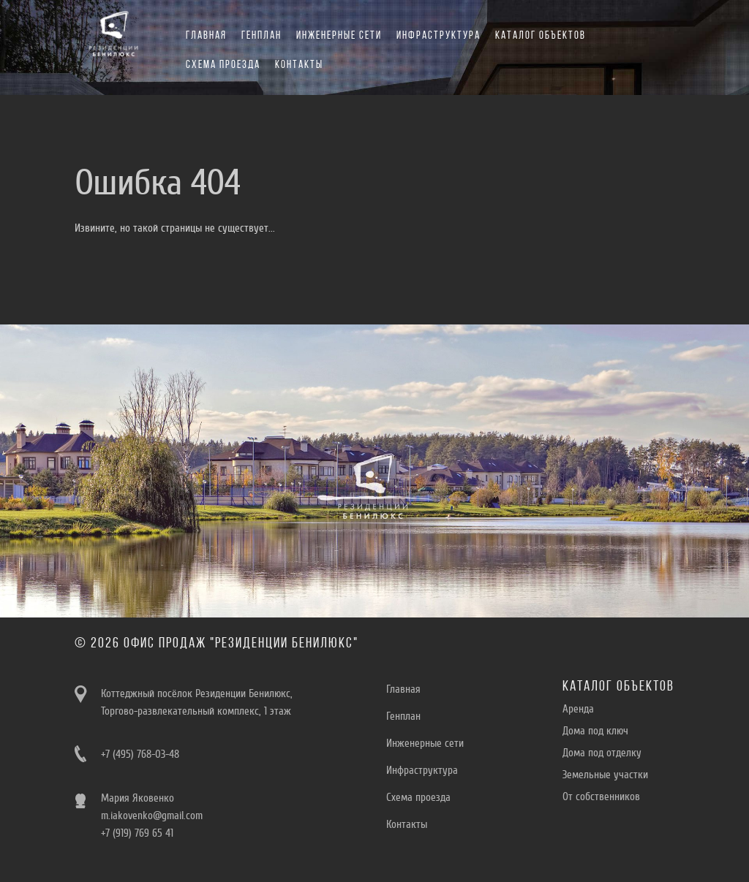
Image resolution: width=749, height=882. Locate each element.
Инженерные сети (339, 36)
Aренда (578, 709)
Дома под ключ (595, 731)
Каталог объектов (540, 36)
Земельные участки (605, 774)
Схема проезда (223, 65)
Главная (206, 36)
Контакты (299, 65)
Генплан (261, 36)
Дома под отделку (601, 753)
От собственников (601, 796)
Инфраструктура (438, 36)
